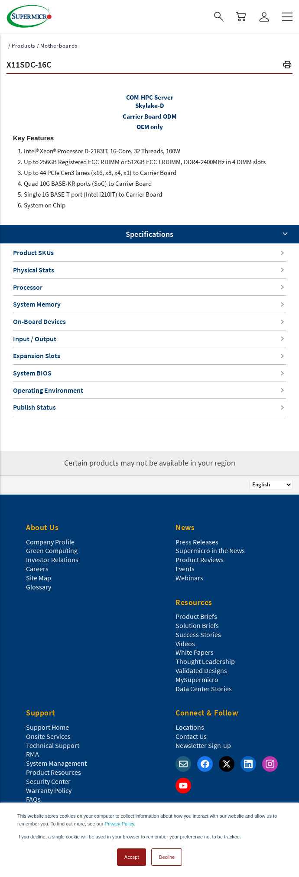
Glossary (38, 587)
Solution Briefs (197, 625)
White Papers (195, 652)
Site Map (38, 577)
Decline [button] (167, 857)
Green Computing (52, 550)
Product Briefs (196, 616)
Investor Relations (52, 559)
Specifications (149, 234)
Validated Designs (201, 670)
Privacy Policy (119, 823)
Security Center (48, 781)
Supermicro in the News (210, 550)
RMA (32, 754)
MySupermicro (197, 679)
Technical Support (52, 745)
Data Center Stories (204, 688)
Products (23, 45)
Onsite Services (48, 736)
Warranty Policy (49, 790)
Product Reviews (200, 559)
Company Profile (50, 541)
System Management (56, 763)
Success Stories (198, 634)
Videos (185, 643)
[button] (287, 65)
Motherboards (59, 45)
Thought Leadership (205, 661)
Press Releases (197, 541)
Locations (190, 727)
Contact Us (191, 736)
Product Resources (53, 772)
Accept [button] (131, 857)
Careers (37, 568)
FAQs (33, 799)
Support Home (47, 727)
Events (185, 568)
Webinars (189, 577)
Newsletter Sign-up (203, 745)
